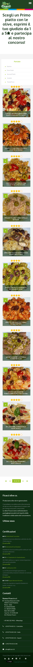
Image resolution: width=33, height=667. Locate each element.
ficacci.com (27, 655)
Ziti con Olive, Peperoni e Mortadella (15, 462)
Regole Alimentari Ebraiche (15, 580)
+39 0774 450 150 (10, 632)
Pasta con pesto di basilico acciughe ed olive (16, 288)
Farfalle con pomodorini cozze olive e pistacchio (16, 184)
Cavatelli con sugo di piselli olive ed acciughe (16, 149)
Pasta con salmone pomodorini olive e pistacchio (16, 392)
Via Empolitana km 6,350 (11, 601)
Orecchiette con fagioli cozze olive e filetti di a (16, 253)
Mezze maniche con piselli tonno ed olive (16, 358)
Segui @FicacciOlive (20, 662)
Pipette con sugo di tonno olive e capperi (15, 323)
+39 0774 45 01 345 (11, 644)
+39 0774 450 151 (10, 638)
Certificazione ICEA (11, 568)
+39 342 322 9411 (9, 620)
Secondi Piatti (10, 74)
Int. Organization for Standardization (15, 557)
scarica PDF (6, 543)
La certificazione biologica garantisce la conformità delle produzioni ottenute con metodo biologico (17, 573)
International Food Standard (13, 547)
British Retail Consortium (13, 536)
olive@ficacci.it (10, 649)
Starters (8, 66)
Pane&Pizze (9, 82)
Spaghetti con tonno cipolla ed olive (15, 218)
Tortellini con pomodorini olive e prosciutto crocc (16, 114)
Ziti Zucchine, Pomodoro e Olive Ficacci (16, 427)
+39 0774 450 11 (10, 626)
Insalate (8, 78)
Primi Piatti (9, 70)
